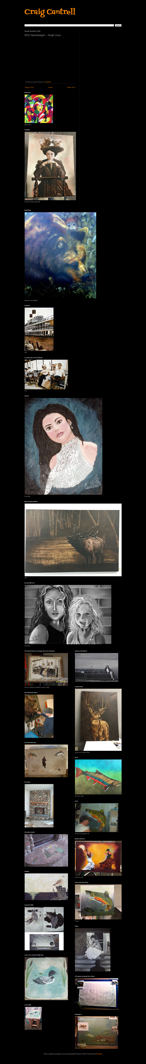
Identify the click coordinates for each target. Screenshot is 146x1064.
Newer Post (29, 87)
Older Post (71, 87)
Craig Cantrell (50, 12)
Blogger (99, 1054)
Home (50, 87)
